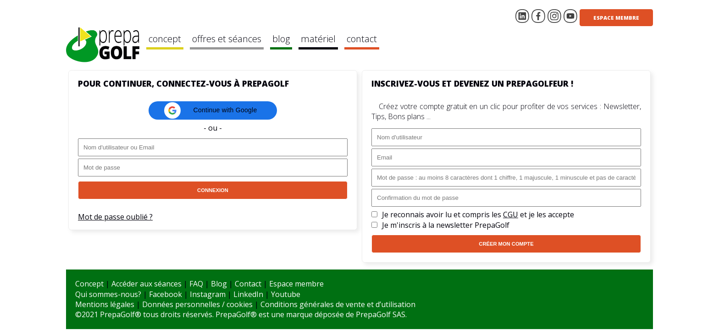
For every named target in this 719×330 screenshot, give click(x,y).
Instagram (208, 294)
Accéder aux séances (146, 284)
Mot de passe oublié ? (115, 217)
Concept (89, 284)
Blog (219, 284)
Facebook (165, 294)
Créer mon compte (506, 244)
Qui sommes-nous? (108, 294)
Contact (248, 284)
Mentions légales (104, 304)
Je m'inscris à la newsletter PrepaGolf (445, 225)
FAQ (196, 284)
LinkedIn (248, 294)
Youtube (285, 294)
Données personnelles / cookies (197, 304)
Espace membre (616, 17)
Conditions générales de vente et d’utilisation (337, 304)
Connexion (212, 190)
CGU (510, 214)
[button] (213, 110)
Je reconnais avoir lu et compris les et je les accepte (478, 214)
